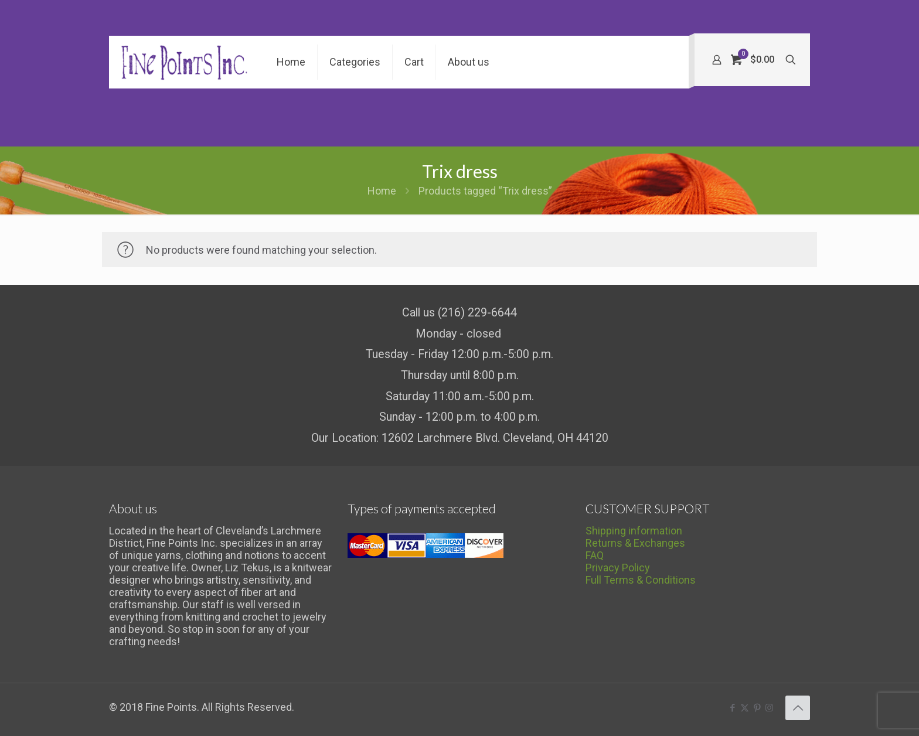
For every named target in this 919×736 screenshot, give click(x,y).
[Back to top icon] (797, 708)
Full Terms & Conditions (641, 580)
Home (381, 191)
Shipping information (634, 530)
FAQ (595, 555)
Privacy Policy (618, 567)
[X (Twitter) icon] (744, 708)
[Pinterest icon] (757, 708)
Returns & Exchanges (635, 543)
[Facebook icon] (732, 708)
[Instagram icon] (769, 708)
